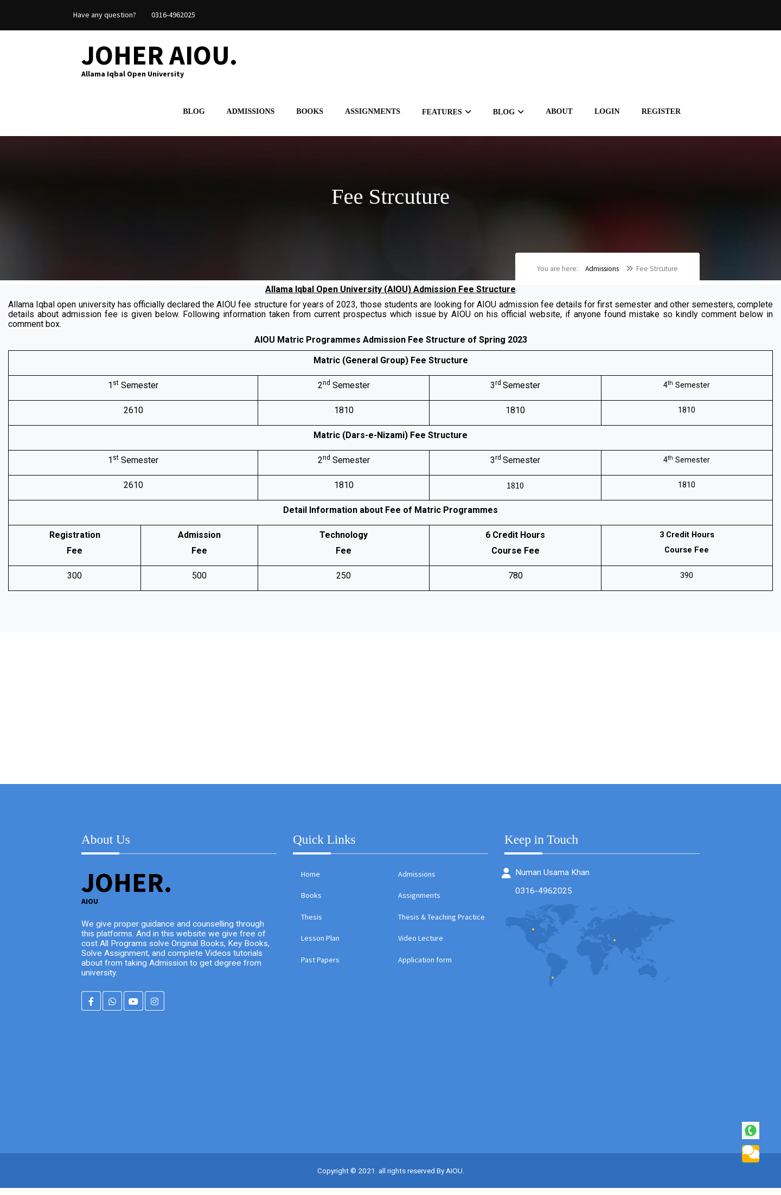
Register (661, 114)
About (559, 114)
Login (607, 114)
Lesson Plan (320, 944)
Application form (425, 966)
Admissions (251, 114)
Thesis (311, 923)
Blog (193, 114)
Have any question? (104, 15)
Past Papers (320, 966)
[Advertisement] (325, 714)
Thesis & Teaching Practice (441, 923)
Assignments (372, 114)
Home (310, 880)
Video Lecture (420, 944)
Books (309, 114)
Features (442, 115)
